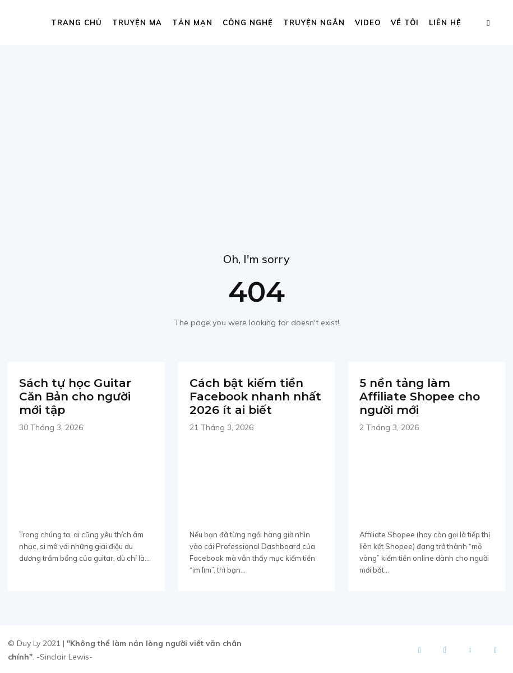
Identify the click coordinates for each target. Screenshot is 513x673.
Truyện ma (137, 22)
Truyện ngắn (314, 22)
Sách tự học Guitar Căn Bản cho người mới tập (75, 395)
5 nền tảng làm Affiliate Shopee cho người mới (419, 395)
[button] (488, 22)
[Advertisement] (256, 129)
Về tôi (405, 22)
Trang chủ (76, 22)
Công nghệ (248, 22)
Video (368, 22)
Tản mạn (192, 22)
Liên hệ (445, 22)
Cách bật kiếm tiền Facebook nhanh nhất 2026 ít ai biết (255, 395)
